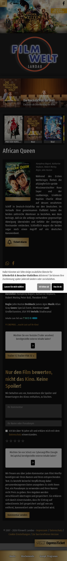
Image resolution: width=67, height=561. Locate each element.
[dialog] (33, 280)
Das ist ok (58, 287)
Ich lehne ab (44, 287)
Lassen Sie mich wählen (14, 287)
